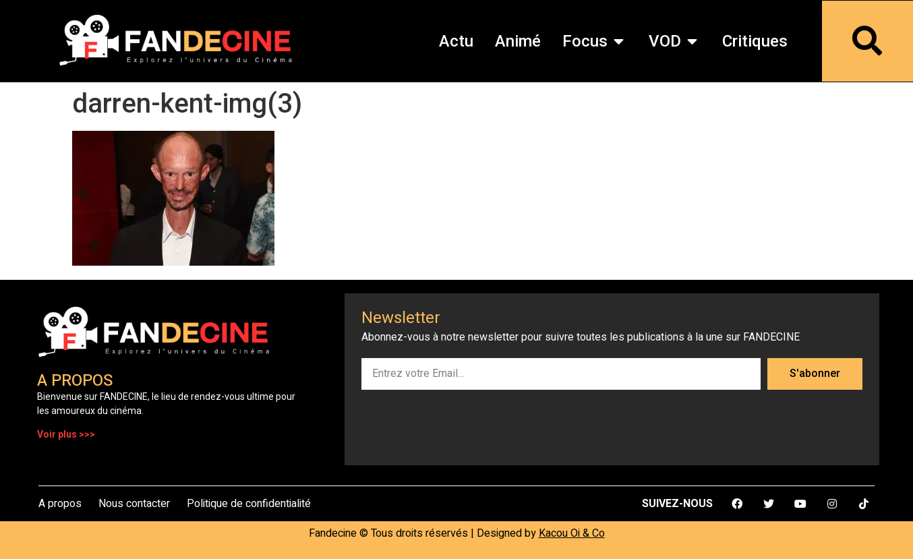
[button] (619, 41)
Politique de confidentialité (249, 503)
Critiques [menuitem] (755, 41)
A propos (60, 503)
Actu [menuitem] (456, 41)
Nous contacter (134, 503)
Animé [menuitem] (518, 41)
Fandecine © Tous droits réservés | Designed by (457, 533)
